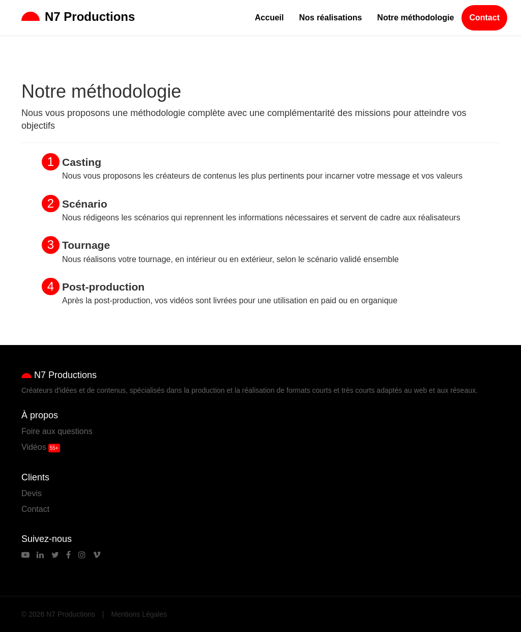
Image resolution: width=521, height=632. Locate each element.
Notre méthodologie (415, 17)
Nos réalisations (330, 17)
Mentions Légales (139, 614)
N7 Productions (78, 16)
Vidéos (33, 447)
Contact (484, 17)
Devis (31, 493)
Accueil (269, 17)
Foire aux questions (57, 431)
